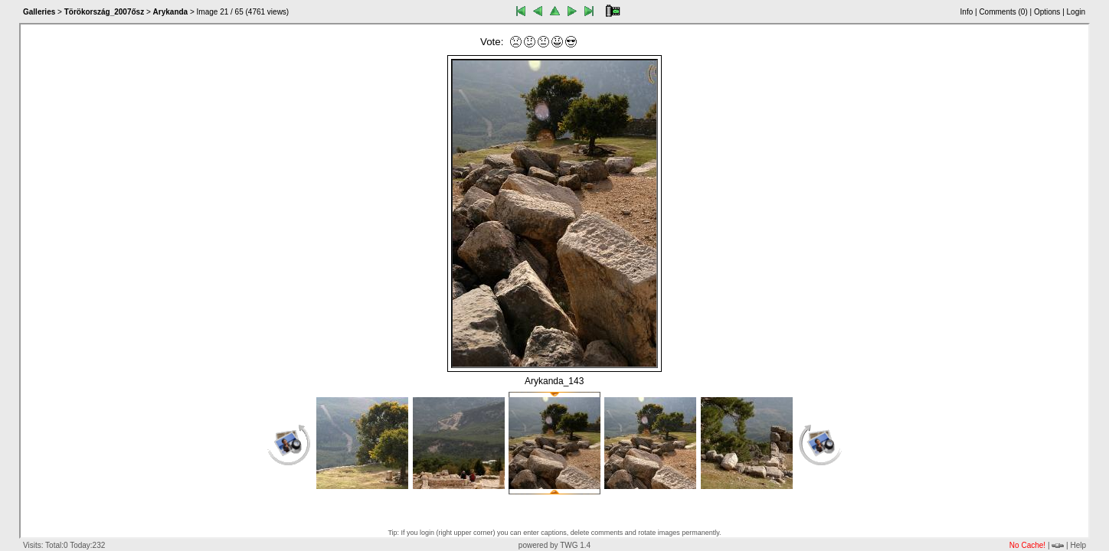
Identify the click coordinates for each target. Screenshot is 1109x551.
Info (966, 12)
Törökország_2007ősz (104, 12)
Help (1078, 545)
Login (1076, 12)
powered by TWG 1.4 (554, 545)
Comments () (1003, 12)
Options (1047, 12)
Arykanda (170, 12)
